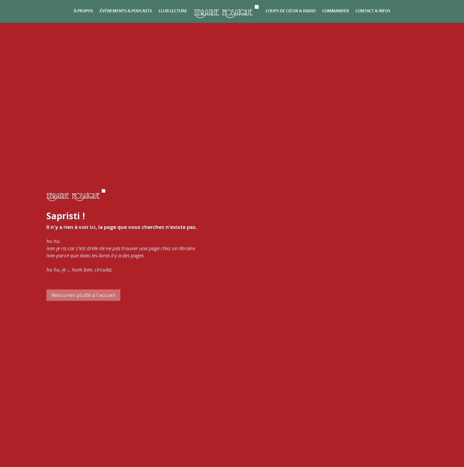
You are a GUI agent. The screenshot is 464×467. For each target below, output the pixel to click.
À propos (83, 11)
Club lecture (173, 11)
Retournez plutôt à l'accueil (83, 295)
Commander (335, 11)
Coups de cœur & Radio (291, 11)
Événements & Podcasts (126, 11)
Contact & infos (373, 11)
